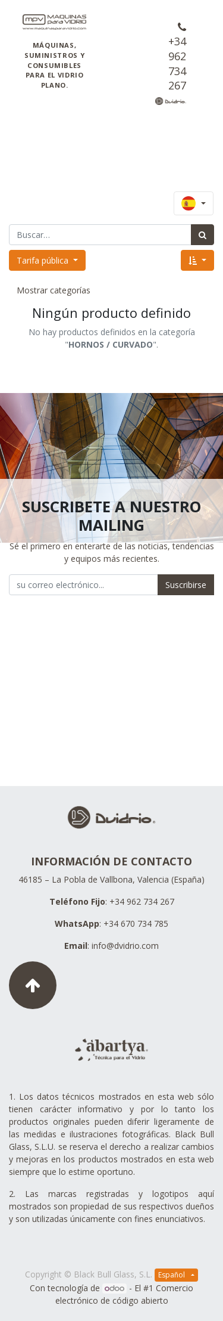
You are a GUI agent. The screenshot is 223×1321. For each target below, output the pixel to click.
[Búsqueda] (202, 234)
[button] (197, 260)
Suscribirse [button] (185, 584)
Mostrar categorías (53, 290)
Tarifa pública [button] (44, 260)
